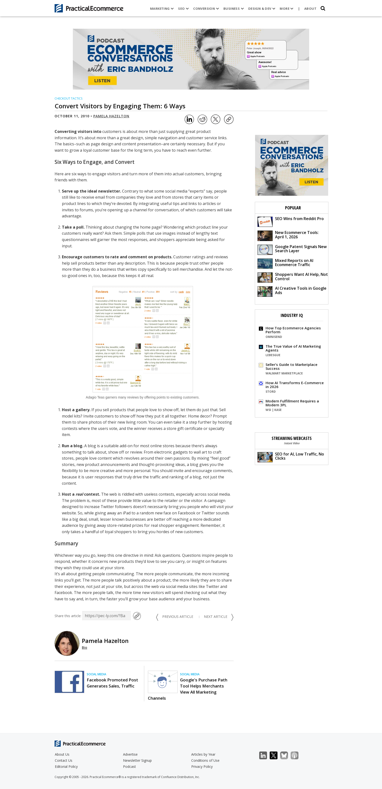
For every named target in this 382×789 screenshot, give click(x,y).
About (310, 8)
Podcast (129, 766)
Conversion (206, 8)
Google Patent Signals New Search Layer (292, 249)
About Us (62, 754)
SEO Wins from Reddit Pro (291, 221)
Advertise (130, 754)
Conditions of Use (205, 760)
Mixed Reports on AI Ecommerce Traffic (285, 263)
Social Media (96, 674)
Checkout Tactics (68, 98)
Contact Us (63, 760)
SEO (183, 8)
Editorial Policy (66, 766)
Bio (84, 647)
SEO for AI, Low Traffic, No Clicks (291, 456)
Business (233, 8)
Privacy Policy (202, 766)
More (286, 8)
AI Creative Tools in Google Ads (292, 291)
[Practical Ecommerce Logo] (89, 8)
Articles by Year (203, 754)
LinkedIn (266, 756)
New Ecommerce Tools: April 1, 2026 (288, 235)
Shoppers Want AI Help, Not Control (293, 277)
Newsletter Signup (137, 760)
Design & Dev (261, 8)
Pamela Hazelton (111, 116)
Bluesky (287, 756)
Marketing (162, 8)
